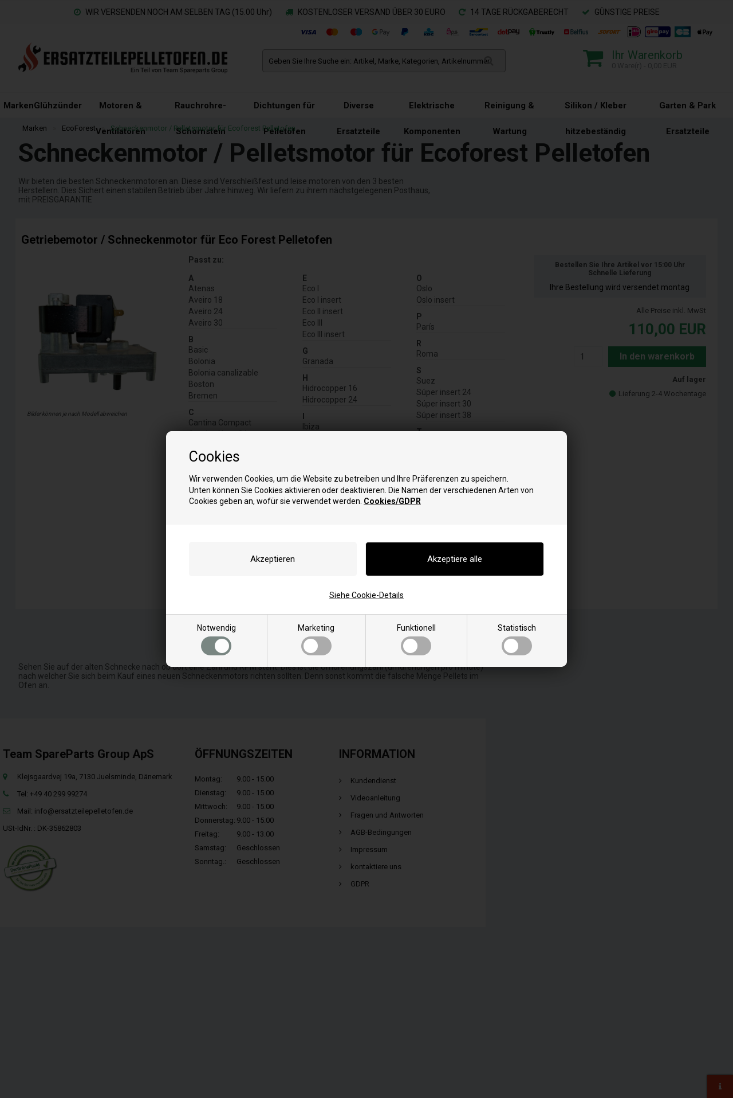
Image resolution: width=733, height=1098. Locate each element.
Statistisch (517, 639)
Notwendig (216, 639)
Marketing (316, 639)
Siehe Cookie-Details (366, 595)
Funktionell (416, 639)
